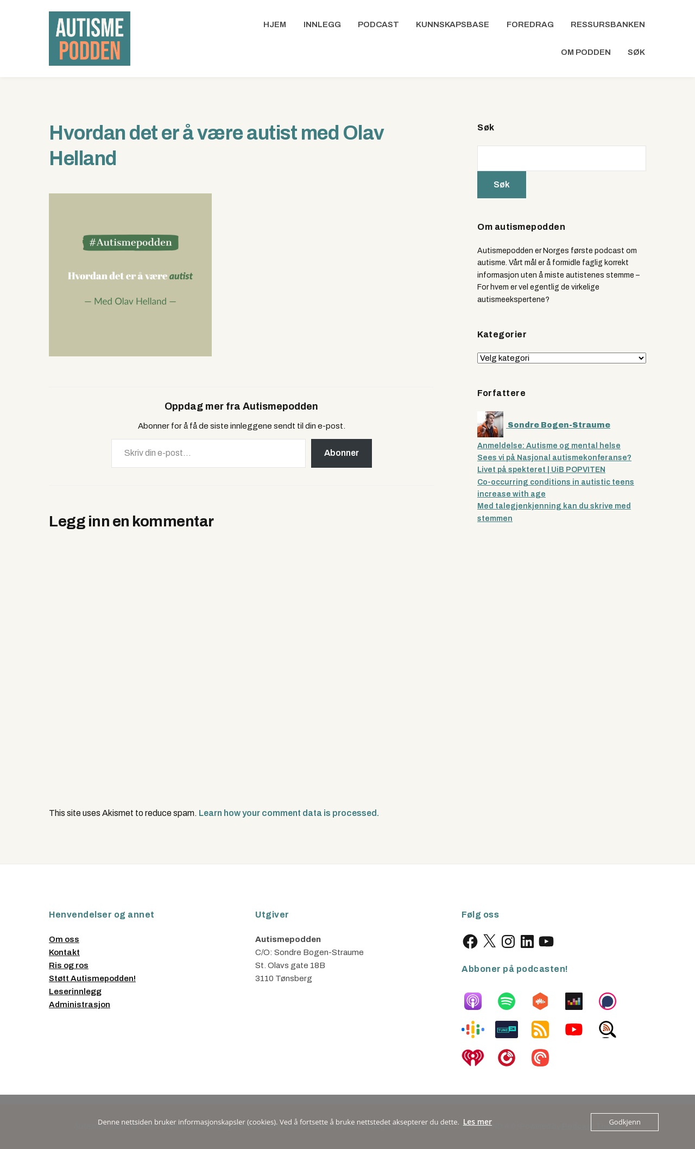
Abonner (341, 452)
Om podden (586, 52)
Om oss (64, 939)
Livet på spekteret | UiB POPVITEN (541, 470)
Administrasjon (79, 1004)
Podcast (378, 24)
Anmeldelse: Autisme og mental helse (549, 446)
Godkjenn (625, 1122)
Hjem (274, 24)
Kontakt (64, 952)
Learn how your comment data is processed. (289, 813)
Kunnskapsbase (452, 24)
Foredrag (530, 24)
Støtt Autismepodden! (92, 978)
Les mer (477, 1122)
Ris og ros (69, 965)
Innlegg (322, 24)
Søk (636, 52)
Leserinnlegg (75, 991)
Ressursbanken (608, 24)
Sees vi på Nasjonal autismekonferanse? (554, 458)
